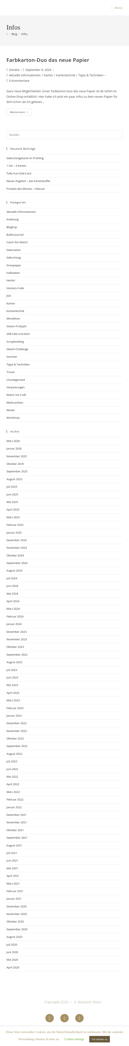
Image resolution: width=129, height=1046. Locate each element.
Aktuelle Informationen (25, 75)
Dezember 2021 (17, 815)
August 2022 (14, 754)
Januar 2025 (14, 532)
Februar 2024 (15, 616)
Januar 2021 (14, 898)
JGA (9, 296)
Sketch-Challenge (17, 349)
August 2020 (14, 937)
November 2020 (17, 914)
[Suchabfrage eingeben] (65, 135)
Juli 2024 (12, 578)
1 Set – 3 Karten (16, 166)
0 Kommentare (19, 81)
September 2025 (17, 471)
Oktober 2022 (15, 738)
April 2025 (13, 509)
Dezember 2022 (17, 723)
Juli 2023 (12, 670)
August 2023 (14, 662)
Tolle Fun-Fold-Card (19, 173)
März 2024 (13, 609)
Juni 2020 (12, 952)
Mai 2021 (12, 868)
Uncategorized (16, 380)
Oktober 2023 (15, 647)
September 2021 (17, 837)
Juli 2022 (12, 761)
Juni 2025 (12, 494)
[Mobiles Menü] (117, 8)
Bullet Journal (15, 234)
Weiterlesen (21, 111)
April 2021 (13, 876)
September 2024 (17, 563)
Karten (48, 75)
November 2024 (17, 548)
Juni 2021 (12, 860)
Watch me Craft (16, 395)
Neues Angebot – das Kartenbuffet (28, 181)
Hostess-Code (15, 288)
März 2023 (13, 700)
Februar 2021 (15, 891)
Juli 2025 (12, 487)
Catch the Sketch (17, 242)
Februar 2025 (15, 525)
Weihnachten (15, 402)
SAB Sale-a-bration (18, 334)
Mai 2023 (12, 685)
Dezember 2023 (17, 632)
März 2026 (13, 441)
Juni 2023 (12, 677)
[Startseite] (7, 34)
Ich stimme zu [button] (99, 1039)
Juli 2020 (12, 944)
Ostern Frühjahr (17, 326)
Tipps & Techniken (90, 75)
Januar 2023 (14, 715)
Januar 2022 (14, 807)
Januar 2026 (14, 448)
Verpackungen (16, 387)
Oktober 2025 (15, 464)
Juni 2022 (12, 769)
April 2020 (13, 967)
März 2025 (13, 517)
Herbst (11, 280)
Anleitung (13, 219)
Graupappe (14, 265)
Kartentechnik (65, 75)
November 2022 (17, 731)
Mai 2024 (12, 593)
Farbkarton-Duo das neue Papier (48, 59)
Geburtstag (14, 257)
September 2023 (17, 654)
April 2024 (13, 601)
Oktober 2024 (15, 555)
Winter (11, 410)
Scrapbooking (15, 341)
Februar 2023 (15, 708)
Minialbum (13, 318)
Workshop (13, 418)
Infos (24, 34)
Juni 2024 (12, 586)
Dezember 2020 (17, 906)
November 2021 (17, 822)
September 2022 (17, 746)
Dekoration (14, 250)
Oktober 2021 (15, 830)
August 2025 (14, 479)
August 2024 (14, 570)
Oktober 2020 (15, 921)
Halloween (13, 273)
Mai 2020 (12, 960)
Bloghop (12, 227)
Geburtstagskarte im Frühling (25, 158)
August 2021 (14, 845)
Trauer (11, 372)
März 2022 (13, 792)
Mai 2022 (12, 776)
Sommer (12, 357)
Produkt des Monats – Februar (26, 189)
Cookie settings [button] (74, 1039)
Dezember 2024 (17, 540)
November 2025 (17, 456)
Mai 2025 (12, 502)
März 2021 (13, 883)
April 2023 (13, 693)
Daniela (14, 70)
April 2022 (13, 784)
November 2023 (17, 639)
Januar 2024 (14, 624)
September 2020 (17, 929)
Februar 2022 (15, 799)
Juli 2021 (12, 853)
